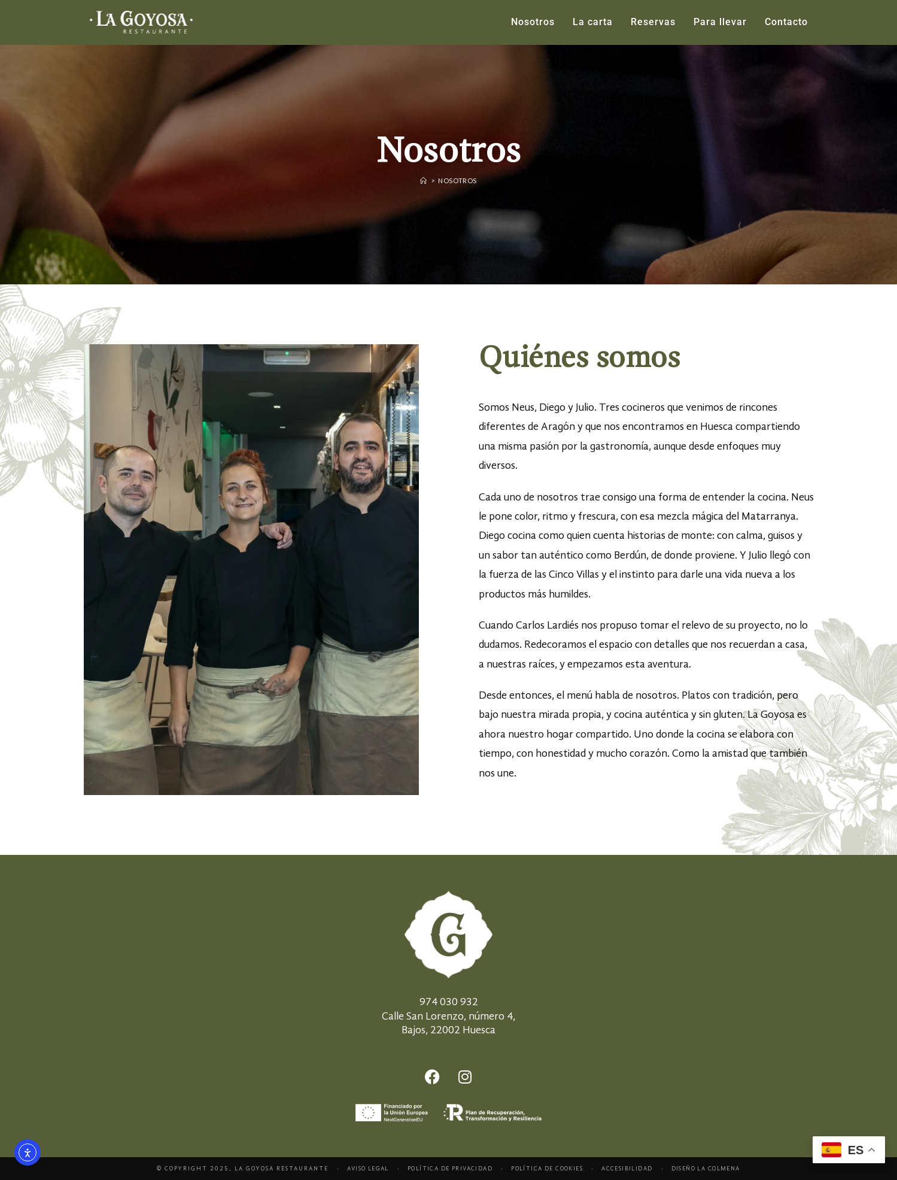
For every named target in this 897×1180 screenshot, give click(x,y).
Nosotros (457, 180)
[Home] (423, 180)
